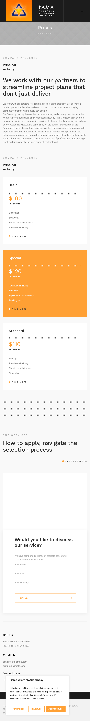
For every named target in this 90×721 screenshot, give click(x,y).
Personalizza (18, 708)
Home (40, 33)
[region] (37, 695)
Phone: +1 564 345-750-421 (17, 641)
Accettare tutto (55, 708)
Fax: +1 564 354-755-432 (16, 646)
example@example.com (15, 662)
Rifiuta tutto (36, 708)
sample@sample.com (14, 666)
